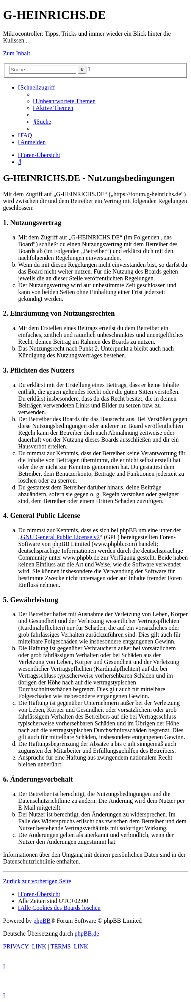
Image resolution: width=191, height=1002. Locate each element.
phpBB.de (87, 933)
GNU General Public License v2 (60, 537)
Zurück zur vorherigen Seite (37, 881)
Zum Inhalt (16, 53)
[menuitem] (64, 101)
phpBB (41, 920)
